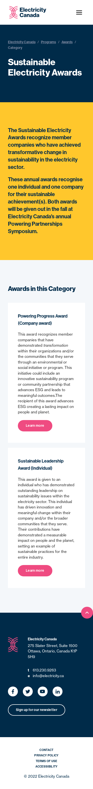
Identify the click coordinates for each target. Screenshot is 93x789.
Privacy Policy (46, 755)
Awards (67, 42)
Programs (48, 42)
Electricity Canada (21, 42)
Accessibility (46, 766)
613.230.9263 (42, 670)
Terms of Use (46, 761)
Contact (46, 750)
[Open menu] (79, 12)
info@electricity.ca (46, 676)
